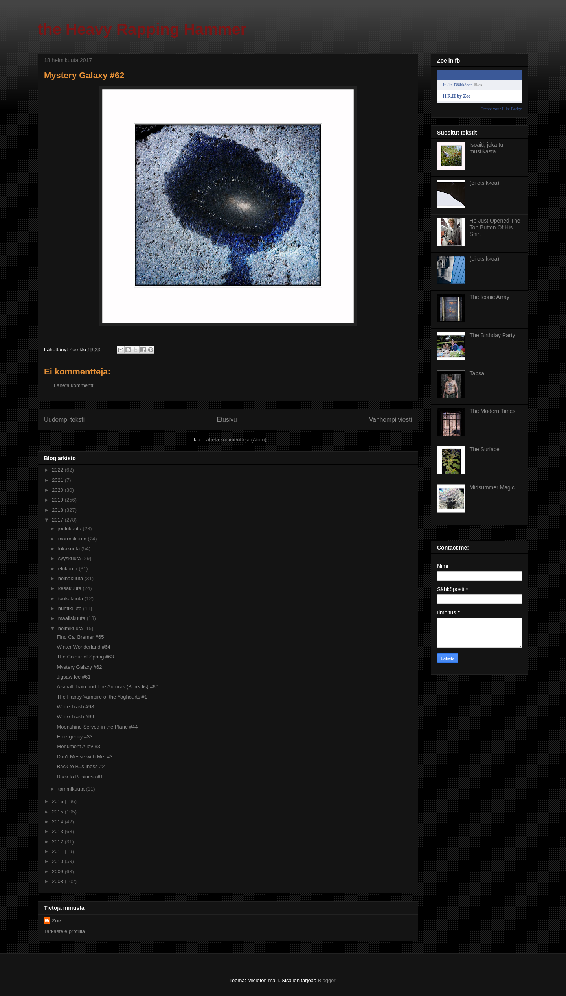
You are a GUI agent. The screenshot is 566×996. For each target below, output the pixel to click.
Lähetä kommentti (74, 385)
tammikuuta (72, 789)
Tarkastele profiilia (64, 931)
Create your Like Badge (501, 108)
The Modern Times (493, 411)
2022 (58, 470)
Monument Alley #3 (78, 746)
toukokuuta (71, 598)
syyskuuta (70, 558)
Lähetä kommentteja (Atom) (234, 440)
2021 (58, 480)
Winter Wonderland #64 (83, 647)
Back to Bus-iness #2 (81, 766)
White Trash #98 (75, 707)
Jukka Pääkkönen (458, 84)
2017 (58, 520)
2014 (58, 821)
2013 (58, 831)
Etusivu (227, 419)
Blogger (326, 980)
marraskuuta (73, 539)
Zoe (56, 921)
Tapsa (477, 373)
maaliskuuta (72, 618)
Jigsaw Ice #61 (73, 677)
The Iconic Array (489, 297)
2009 (58, 871)
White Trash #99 (75, 716)
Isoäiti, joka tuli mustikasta (488, 148)
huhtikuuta (70, 608)
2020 (58, 490)
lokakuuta (69, 548)
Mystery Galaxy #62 (79, 667)
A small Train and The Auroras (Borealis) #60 (107, 687)
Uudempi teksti (64, 419)
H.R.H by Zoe (456, 96)
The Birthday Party (492, 335)
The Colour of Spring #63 (85, 657)
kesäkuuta (70, 588)
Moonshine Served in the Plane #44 (97, 727)
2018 (58, 510)
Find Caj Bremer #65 (80, 637)
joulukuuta (70, 528)
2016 (58, 801)
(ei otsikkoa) (484, 183)
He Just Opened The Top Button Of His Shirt (495, 227)
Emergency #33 (74, 737)
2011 (58, 851)
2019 (58, 500)
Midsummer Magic (492, 487)
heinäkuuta (71, 578)
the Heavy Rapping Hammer (142, 29)
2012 (58, 842)
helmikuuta (71, 628)
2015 (58, 812)
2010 (58, 861)
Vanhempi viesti (390, 419)
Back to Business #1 (80, 777)
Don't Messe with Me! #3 (84, 757)
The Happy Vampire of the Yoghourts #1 (102, 697)
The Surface (485, 449)
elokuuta (68, 569)
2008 (58, 881)
